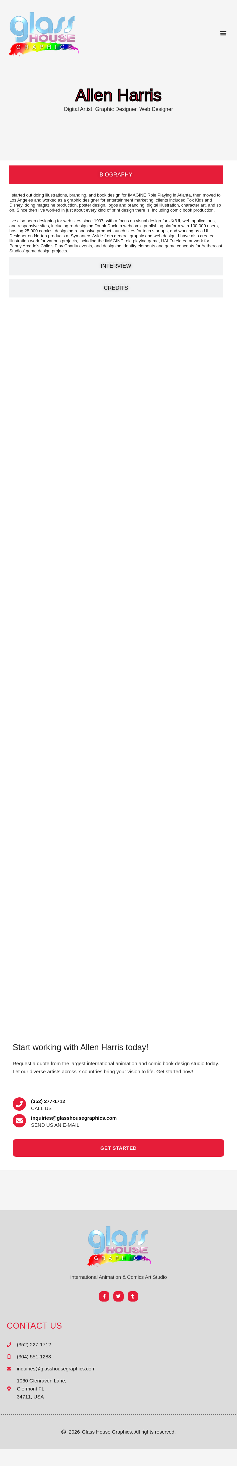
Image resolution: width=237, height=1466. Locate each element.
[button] (223, 33)
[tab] (116, 174)
